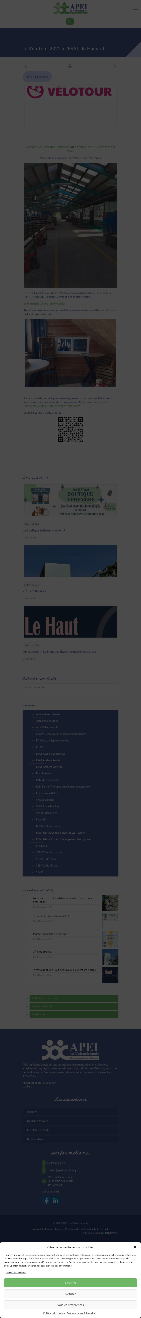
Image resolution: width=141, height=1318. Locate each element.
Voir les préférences (70, 1305)
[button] (135, 1247)
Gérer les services (16, 1272)
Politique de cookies (54, 1313)
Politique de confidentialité (81, 1313)
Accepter (70, 1283)
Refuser (70, 1294)
